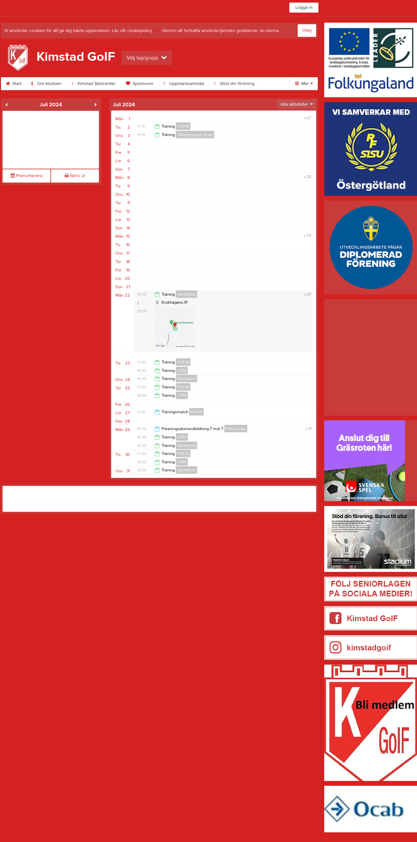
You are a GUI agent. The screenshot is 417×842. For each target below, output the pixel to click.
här (157, 31)
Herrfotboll (186, 294)
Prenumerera (26, 176)
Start (13, 84)
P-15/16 (183, 126)
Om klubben (46, 84)
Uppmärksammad (184, 84)
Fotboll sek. (236, 428)
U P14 (182, 370)
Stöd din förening (234, 84)
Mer (304, 84)
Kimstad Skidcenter (94, 84)
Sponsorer (140, 84)
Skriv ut (75, 176)
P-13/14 (183, 362)
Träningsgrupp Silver (195, 134)
